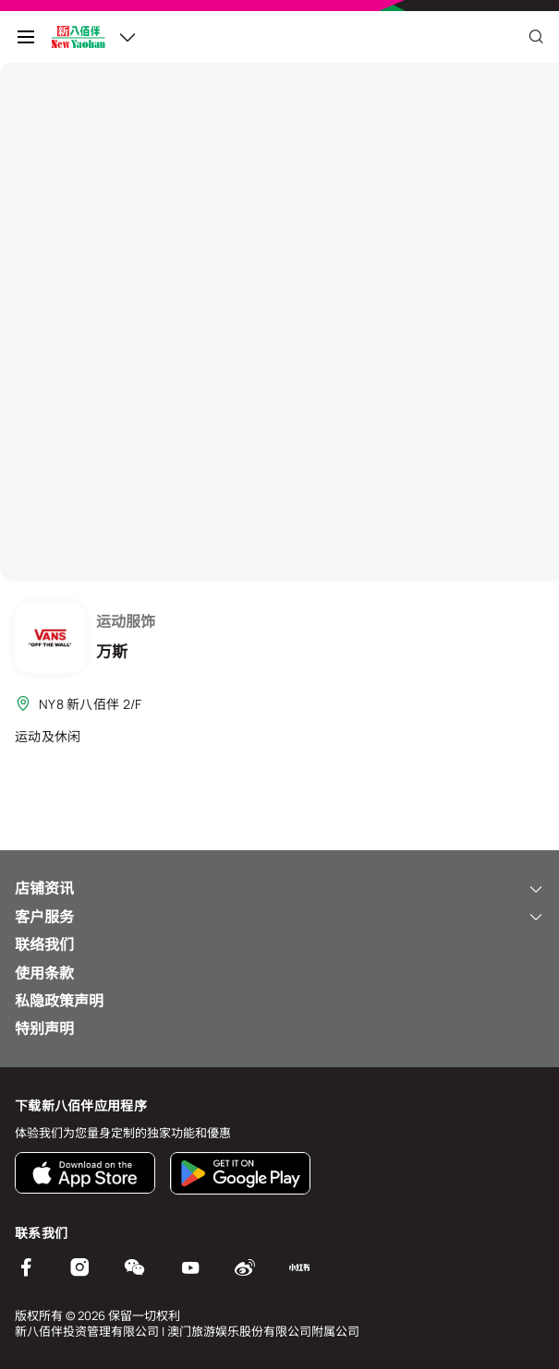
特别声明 (44, 1028)
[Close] (536, 37)
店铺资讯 (279, 888)
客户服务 (279, 916)
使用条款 (44, 973)
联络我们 (44, 944)
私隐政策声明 (59, 1000)
